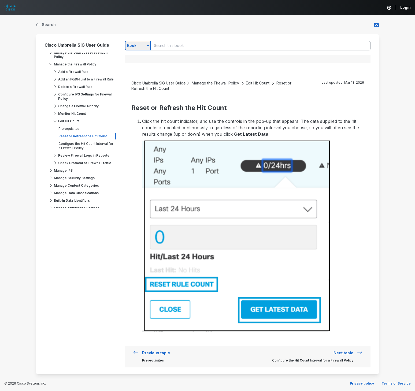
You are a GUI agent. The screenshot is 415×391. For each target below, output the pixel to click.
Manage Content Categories (76, 185)
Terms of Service (396, 383)
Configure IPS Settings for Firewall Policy (85, 96)
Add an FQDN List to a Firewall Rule (86, 79)
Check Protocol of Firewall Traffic (84, 163)
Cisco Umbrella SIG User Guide (77, 45)
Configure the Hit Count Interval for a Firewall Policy (85, 146)
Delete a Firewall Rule (75, 87)
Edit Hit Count (68, 121)
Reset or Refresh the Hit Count (82, 136)
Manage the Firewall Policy (75, 64)
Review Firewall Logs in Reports (83, 155)
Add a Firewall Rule (73, 72)
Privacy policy (362, 383)
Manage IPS (63, 170)
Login (405, 7)
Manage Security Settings (74, 178)
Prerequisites (69, 129)
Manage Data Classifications (76, 193)
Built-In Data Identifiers (72, 200)
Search (46, 24)
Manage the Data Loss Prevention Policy (81, 54)
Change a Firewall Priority (78, 106)
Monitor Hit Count (72, 114)
